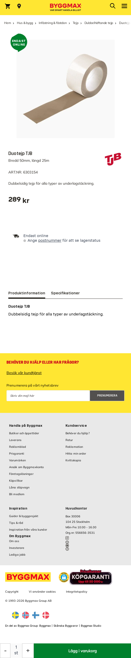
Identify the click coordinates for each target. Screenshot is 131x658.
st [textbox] (16, 652)
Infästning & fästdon (53, 23)
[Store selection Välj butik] (19, 6)
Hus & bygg (25, 23)
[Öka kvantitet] (28, 650)
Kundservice (76, 428)
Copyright (11, 594)
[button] (64, 580)
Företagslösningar (21, 476)
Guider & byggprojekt (23, 518)
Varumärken (17, 463)
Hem (7, 23)
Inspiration (18, 511)
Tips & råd (16, 525)
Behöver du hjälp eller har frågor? (42, 365)
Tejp (75, 23)
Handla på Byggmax (25, 428)
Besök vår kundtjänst (24, 375)
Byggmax (45, 628)
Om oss (14, 543)
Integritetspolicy (76, 594)
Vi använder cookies (42, 594)
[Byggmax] (65, 7)
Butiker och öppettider (24, 436)
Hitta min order (76, 456)
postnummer (49, 240)
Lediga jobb (17, 557)
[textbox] (18, 201)
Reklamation (74, 449)
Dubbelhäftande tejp (98, 23)
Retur (69, 442)
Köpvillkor (16, 483)
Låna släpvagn (19, 490)
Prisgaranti (16, 456)
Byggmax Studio (91, 628)
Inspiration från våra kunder (28, 532)
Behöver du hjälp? (78, 436)
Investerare (16, 550)
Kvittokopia (73, 463)
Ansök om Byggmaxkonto (26, 469)
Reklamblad (17, 449)
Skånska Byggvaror (66, 628)
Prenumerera (107, 398)
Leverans (15, 442)
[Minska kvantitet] (5, 650)
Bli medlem (16, 497)
